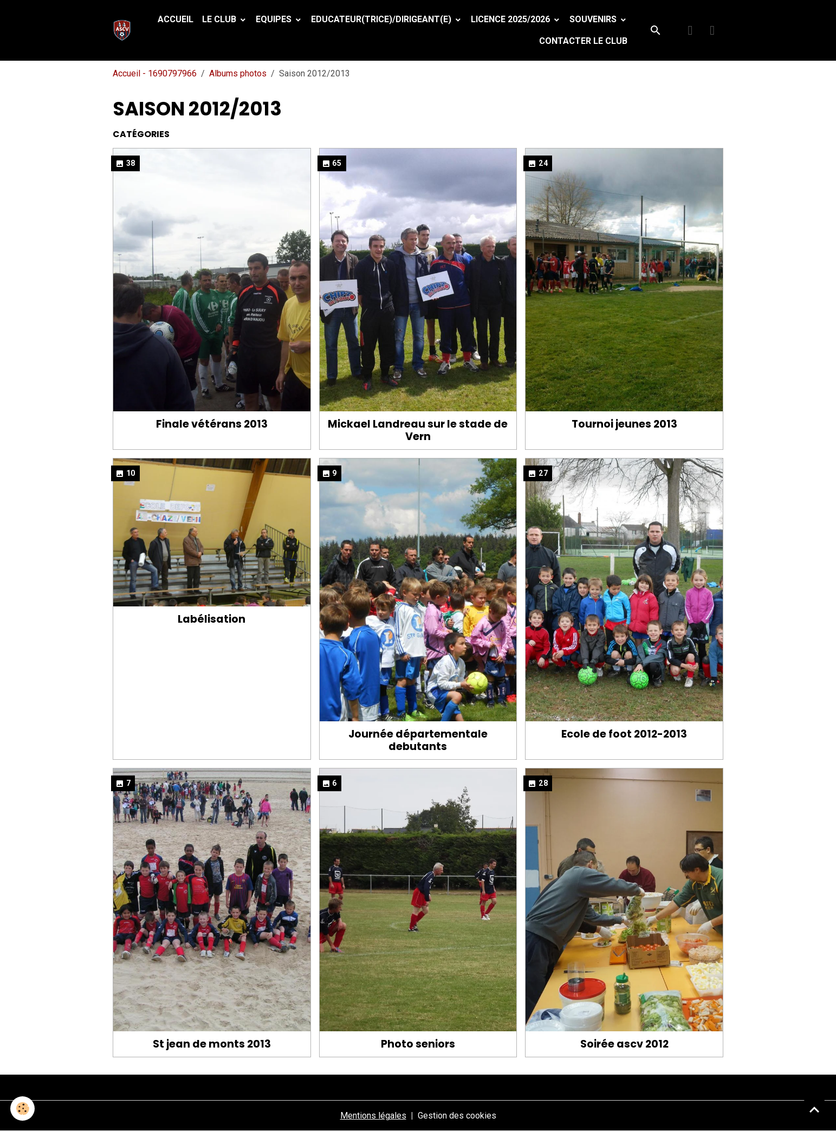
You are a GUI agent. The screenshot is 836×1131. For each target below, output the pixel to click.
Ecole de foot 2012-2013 (624, 734)
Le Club (220, 19)
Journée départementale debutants (418, 740)
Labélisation (211, 619)
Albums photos (238, 73)
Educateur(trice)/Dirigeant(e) (382, 19)
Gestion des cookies (457, 1115)
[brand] (124, 30)
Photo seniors (418, 1044)
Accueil (175, 19)
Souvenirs (594, 19)
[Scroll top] (814, 1109)
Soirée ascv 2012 (624, 1044)
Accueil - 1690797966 (155, 73)
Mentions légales (373, 1115)
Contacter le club (583, 41)
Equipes (275, 19)
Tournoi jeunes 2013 (624, 424)
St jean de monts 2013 (212, 1044)
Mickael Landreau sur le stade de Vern (418, 430)
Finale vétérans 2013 (212, 424)
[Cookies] (23, 1108)
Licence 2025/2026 (511, 19)
